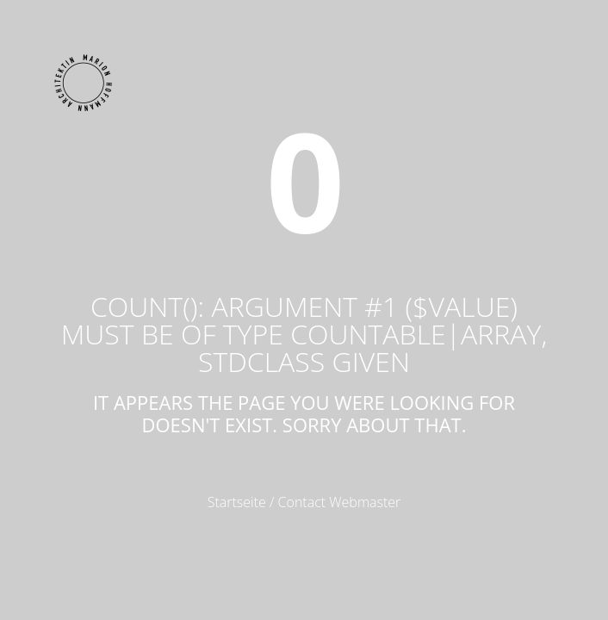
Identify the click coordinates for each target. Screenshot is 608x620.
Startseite (237, 502)
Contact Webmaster (339, 502)
